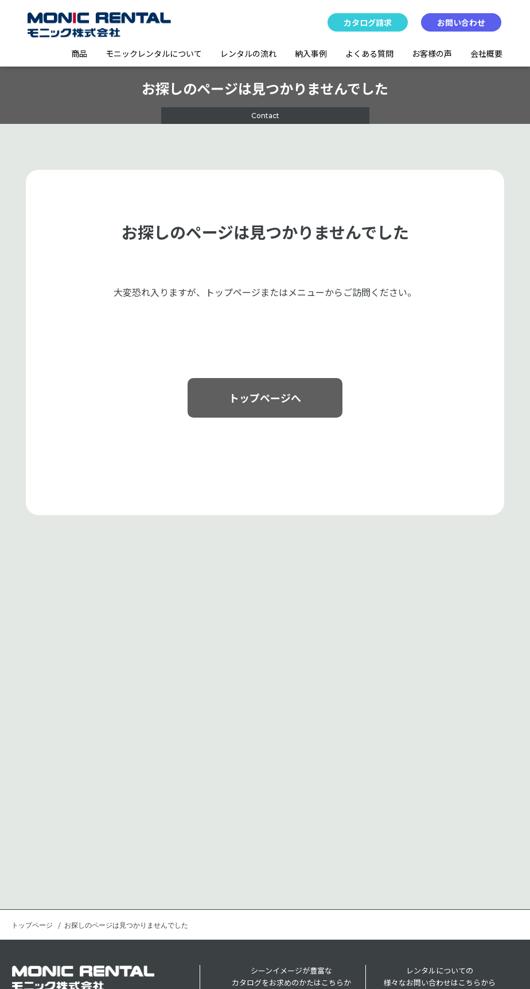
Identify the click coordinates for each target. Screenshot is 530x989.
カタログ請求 (368, 22)
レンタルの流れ (248, 53)
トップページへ (265, 397)
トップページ (32, 925)
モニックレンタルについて (154, 53)
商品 (79, 53)
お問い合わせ (461, 22)
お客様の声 (432, 53)
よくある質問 (369, 53)
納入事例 (311, 53)
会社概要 (486, 53)
